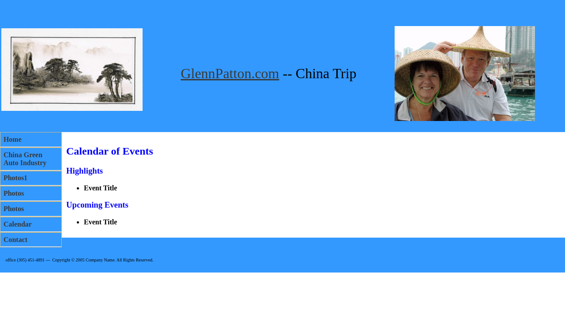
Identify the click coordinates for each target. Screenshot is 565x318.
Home (13, 139)
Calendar (18, 224)
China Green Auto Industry (25, 159)
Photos (14, 193)
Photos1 (15, 178)
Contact (15, 239)
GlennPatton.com (230, 73)
